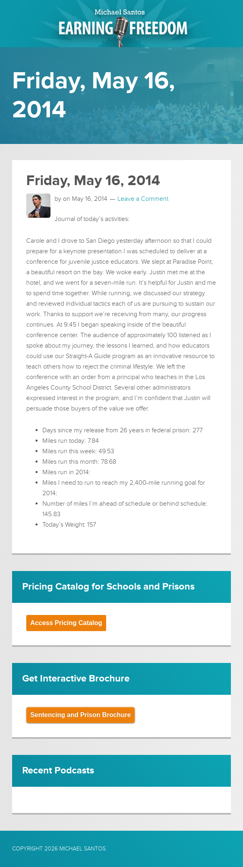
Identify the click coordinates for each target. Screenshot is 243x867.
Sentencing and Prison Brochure (80, 714)
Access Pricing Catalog (66, 622)
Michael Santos (82, 848)
